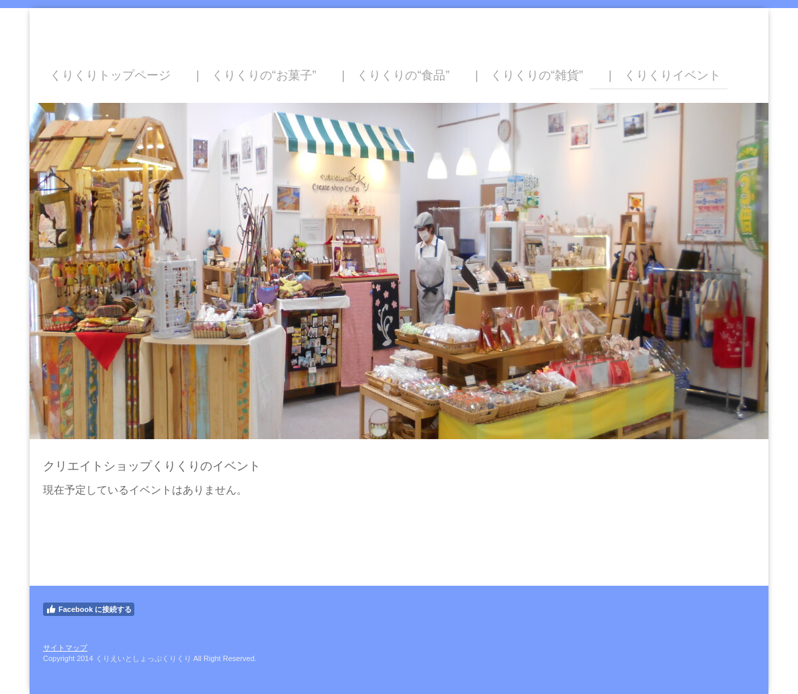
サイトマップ (65, 648)
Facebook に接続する (89, 609)
